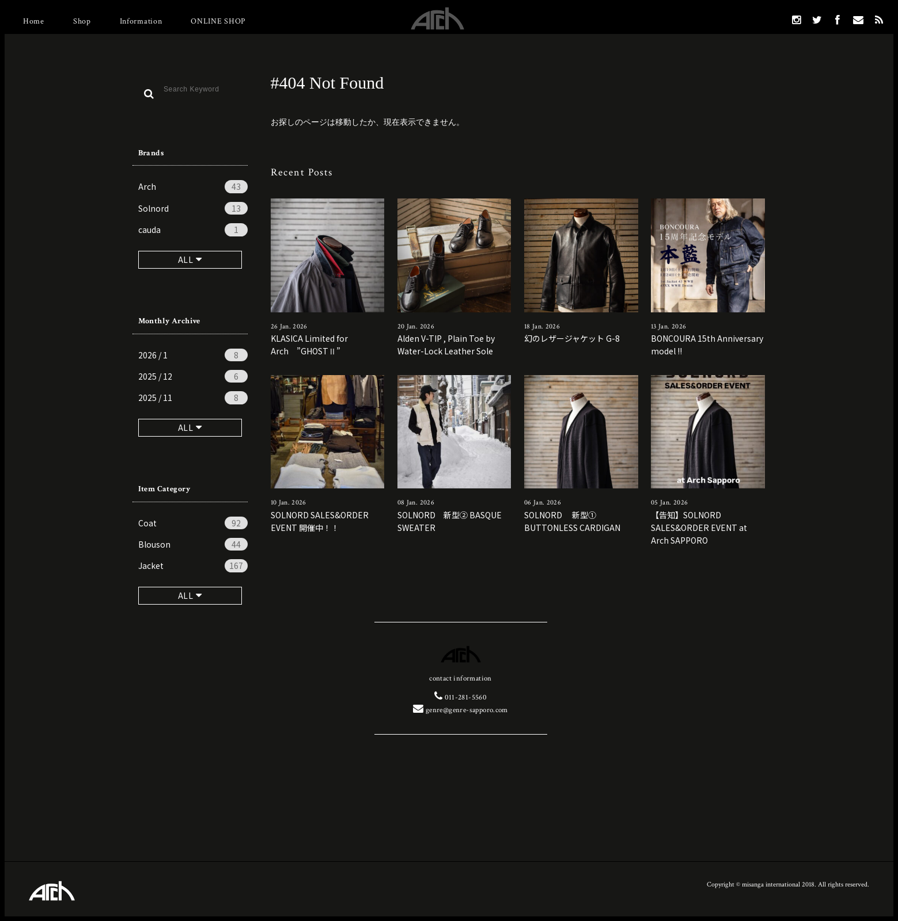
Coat (193, 523)
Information (141, 21)
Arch (193, 186)
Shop (82, 21)
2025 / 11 (193, 397)
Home (33, 21)
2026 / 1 (193, 355)
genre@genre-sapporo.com (460, 710)
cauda (193, 229)
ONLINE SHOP (218, 21)
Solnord (193, 208)
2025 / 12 (193, 376)
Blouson (193, 544)
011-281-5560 (460, 697)
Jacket (193, 565)
